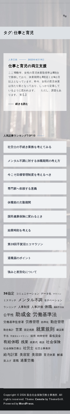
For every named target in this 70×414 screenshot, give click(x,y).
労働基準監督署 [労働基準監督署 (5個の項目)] (13, 322)
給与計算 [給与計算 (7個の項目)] (10, 354)
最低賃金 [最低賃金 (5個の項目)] (55, 335)
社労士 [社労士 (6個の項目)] (28, 348)
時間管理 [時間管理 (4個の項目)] (42, 335)
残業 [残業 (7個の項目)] (24, 342)
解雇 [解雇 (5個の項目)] (60, 354)
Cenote (40, 399)
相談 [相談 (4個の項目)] (42, 342)
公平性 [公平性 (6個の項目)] (8, 315)
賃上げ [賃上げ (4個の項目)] (7, 360)
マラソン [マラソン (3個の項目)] (57, 294)
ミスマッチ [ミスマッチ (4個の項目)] (9, 300)
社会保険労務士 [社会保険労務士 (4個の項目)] (12, 348)
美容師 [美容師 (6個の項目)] (37, 355)
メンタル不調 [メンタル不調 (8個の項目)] (30, 300)
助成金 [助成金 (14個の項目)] (23, 314)
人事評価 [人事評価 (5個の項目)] (37, 307)
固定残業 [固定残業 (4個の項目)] (29, 329)
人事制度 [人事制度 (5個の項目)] (24, 307)
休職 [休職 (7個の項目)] (48, 306)
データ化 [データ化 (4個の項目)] (46, 293)
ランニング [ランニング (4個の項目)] (9, 307)
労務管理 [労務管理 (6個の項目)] (32, 322)
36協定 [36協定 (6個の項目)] (8, 293)
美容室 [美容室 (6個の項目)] (25, 355)
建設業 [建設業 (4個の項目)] (60, 329)
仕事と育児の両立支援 (27, 66)
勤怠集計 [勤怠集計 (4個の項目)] (8, 329)
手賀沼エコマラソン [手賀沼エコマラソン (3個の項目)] (19, 336)
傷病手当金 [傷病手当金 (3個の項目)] (59, 307)
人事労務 (12, 59)
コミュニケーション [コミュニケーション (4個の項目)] (27, 293)
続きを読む (21, 103)
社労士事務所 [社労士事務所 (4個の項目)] (43, 348)
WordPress (26, 403)
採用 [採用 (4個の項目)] (33, 335)
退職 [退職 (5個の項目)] (16, 360)
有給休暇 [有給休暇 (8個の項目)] (11, 342)
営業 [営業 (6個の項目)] (18, 330)
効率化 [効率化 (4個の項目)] (45, 322)
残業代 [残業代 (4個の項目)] (34, 342)
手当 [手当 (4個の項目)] (6, 335)
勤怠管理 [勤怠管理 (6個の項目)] (57, 322)
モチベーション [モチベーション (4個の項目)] (53, 300)
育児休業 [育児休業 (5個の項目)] (49, 354)
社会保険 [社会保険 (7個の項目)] (53, 342)
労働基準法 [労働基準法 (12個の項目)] (45, 314)
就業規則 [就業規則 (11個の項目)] (45, 329)
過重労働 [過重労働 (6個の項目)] (27, 360)
